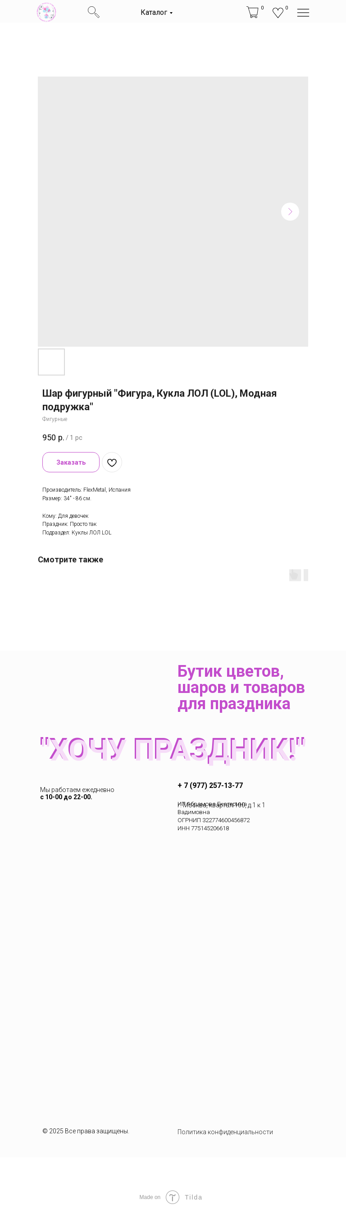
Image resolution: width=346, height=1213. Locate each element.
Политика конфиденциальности (225, 1132)
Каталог (154, 12)
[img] (46, 12)
